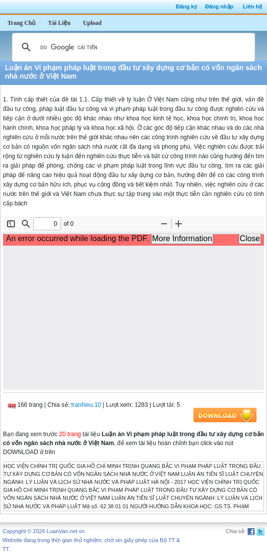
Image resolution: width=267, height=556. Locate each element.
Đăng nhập (219, 6)
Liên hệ (252, 6)
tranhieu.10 (86, 404)
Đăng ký (186, 6)
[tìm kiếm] (132, 47)
